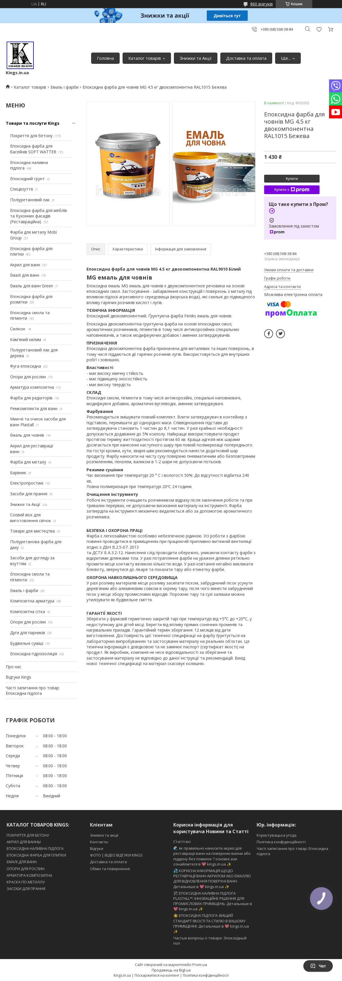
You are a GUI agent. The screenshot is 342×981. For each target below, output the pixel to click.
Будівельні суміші (26, 643)
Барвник (18, 472)
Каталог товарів (144, 58)
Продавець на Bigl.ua (171, 970)
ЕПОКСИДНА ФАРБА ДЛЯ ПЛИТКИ (36, 855)
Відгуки (96, 848)
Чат (318, 966)
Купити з (291, 189)
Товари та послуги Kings (32, 123)
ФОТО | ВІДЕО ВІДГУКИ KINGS (116, 855)
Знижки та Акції (196, 58)
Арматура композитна (32, 387)
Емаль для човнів (27, 435)
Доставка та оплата (246, 58)
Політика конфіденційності (281, 841)
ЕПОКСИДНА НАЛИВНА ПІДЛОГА (35, 848)
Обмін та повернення (110, 868)
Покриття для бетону (31, 135)
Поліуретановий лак (30, 199)
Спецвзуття (21, 189)
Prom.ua (199, 964)
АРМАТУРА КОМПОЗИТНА (29, 875)
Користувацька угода (276, 835)
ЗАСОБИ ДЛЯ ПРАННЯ (26, 888)
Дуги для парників (27, 632)
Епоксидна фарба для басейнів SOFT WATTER (33, 148)
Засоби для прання (28, 493)
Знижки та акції (104, 835)
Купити (292, 178)
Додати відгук (319, 29)
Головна (105, 58)
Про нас (13, 666)
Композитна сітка (27, 611)
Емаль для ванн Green (31, 285)
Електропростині (26, 483)
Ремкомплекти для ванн (33, 408)
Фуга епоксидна (25, 366)
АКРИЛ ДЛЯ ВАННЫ (24, 841)
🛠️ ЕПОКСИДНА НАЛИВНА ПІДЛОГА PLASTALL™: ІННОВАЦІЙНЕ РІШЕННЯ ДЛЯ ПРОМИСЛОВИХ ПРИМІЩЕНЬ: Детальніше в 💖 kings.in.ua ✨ (212, 901)
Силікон (18, 329)
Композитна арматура (32, 601)
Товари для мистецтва (32, 531)
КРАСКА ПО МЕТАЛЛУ (26, 882)
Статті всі (182, 841)
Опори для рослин (28, 376)
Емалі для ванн (24, 275)
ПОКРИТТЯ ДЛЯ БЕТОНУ (28, 835)
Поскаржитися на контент (157, 975)
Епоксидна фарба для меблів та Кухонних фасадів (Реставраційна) (38, 216)
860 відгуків (261, 4)
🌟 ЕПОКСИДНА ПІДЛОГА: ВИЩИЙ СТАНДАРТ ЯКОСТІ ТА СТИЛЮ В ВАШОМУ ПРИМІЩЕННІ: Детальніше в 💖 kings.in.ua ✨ (211, 923)
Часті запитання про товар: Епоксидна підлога (33, 690)
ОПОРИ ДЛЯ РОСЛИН (25, 868)
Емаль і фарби (64, 87)
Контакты (99, 841)
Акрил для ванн (25, 264)
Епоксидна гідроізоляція (33, 653)
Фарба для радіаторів (31, 398)
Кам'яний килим (25, 339)
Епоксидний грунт (27, 178)
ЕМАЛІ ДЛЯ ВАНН (22, 861)
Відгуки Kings (18, 677)
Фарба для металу (28, 462)
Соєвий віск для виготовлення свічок (30, 517)
